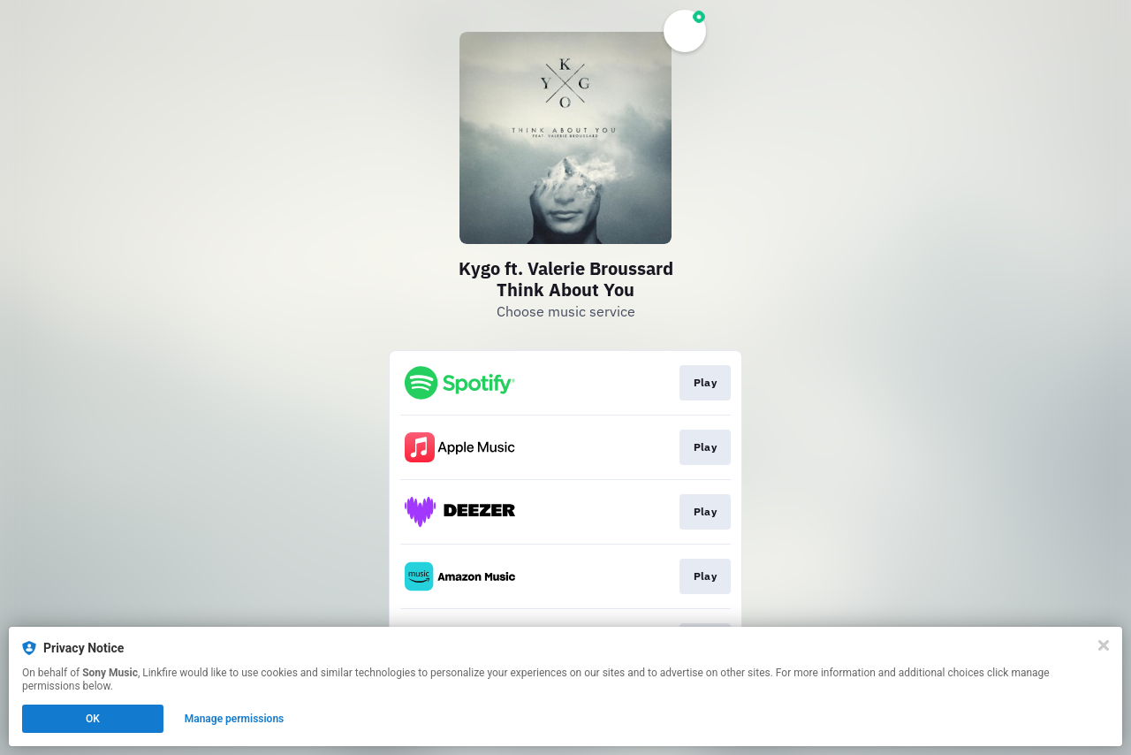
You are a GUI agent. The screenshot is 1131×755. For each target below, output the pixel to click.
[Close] (1103, 645)
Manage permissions (235, 719)
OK (93, 719)
